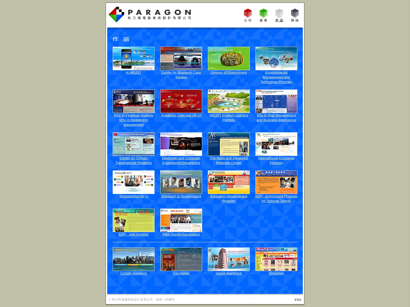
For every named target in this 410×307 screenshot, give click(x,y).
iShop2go (276, 273)
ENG (298, 299)
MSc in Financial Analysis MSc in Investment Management (133, 120)
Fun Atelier (181, 273)
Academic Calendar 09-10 (181, 115)
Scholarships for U (133, 196)
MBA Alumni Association (181, 234)
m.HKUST (133, 72)
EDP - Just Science (134, 234)
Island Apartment (229, 273)
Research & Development (181, 196)
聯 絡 (295, 20)
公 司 (248, 20)
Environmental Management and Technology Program (276, 77)
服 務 (264, 20)
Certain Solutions (133, 273)
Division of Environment (228, 72)
